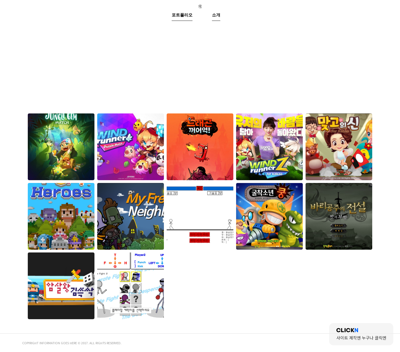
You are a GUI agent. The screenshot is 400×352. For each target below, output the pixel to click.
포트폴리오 (190, 87)
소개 (216, 87)
